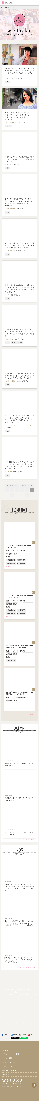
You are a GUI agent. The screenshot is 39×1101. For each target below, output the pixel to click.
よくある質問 (7, 1058)
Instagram (23, 1035)
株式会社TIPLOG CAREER (14, 1087)
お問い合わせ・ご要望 (10, 1054)
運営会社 (5, 1074)
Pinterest (31, 1035)
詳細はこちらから (19, 1023)
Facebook (5, 1035)
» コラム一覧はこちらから (27, 839)
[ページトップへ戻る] (34, 1085)
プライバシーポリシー (10, 1062)
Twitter (14, 1035)
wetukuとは (6, 1050)
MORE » (32, 715)
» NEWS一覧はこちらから (27, 967)
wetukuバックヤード (10, 1070)
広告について (7, 1066)
